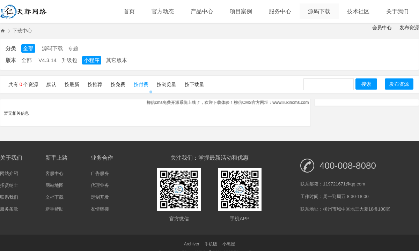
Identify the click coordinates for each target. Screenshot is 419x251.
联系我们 (9, 197)
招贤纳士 (9, 185)
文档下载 (54, 197)
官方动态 (163, 11)
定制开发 (100, 197)
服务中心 (280, 11)
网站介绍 (9, 173)
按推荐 (95, 84)
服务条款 (9, 209)
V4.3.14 (47, 60)
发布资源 (409, 27)
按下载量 (194, 84)
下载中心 (22, 30)
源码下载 (319, 11)
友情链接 (100, 209)
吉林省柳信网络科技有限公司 (3, 31)
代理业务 (100, 185)
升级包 (69, 60)
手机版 (211, 244)
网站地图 (54, 185)
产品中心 (202, 11)
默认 (51, 84)
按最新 (72, 84)
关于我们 (397, 11)
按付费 (141, 84)
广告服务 (100, 173)
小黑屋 (228, 244)
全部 (28, 48)
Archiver (191, 244)
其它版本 (116, 60)
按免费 (118, 84)
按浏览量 (166, 84)
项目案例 (241, 11)
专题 (73, 48)
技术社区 (358, 11)
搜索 (366, 84)
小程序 (92, 60)
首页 (129, 11)
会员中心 (382, 27)
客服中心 (54, 173)
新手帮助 (54, 209)
